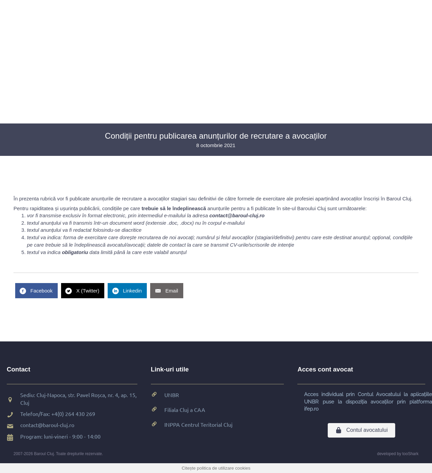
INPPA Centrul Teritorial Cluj (198, 424)
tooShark (410, 453)
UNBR (171, 394)
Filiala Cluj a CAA (184, 409)
